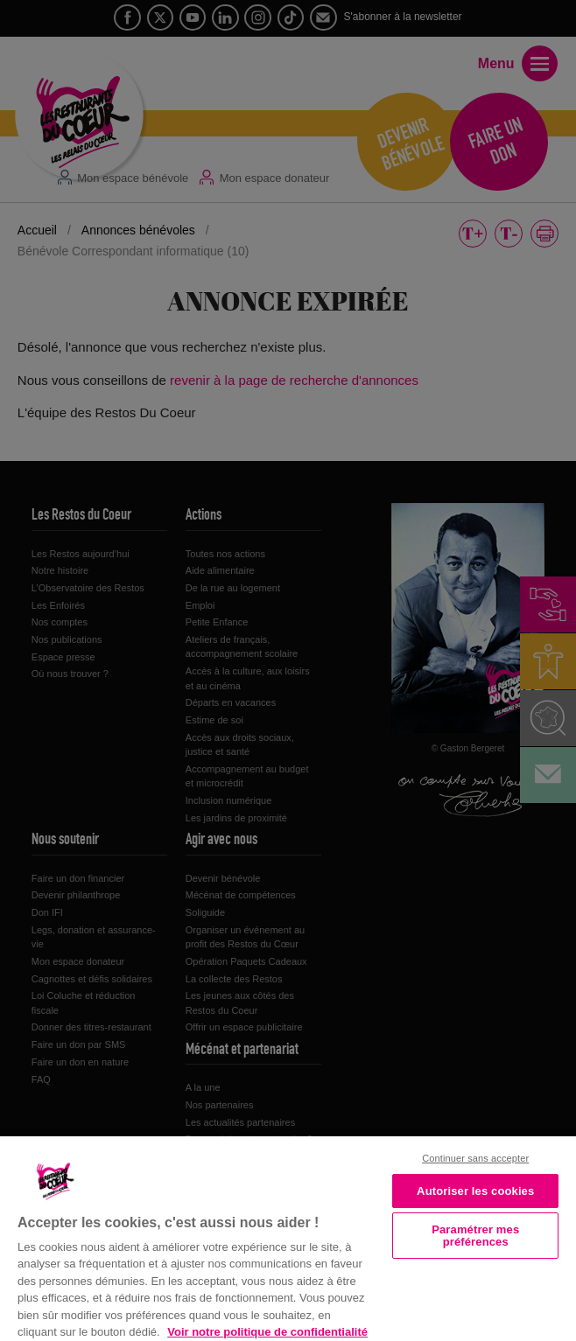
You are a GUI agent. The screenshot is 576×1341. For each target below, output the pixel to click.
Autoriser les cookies (475, 1191)
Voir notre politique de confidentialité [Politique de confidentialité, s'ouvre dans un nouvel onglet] (267, 1331)
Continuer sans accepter (475, 1158)
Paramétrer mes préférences (475, 1235)
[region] (288, 1237)
